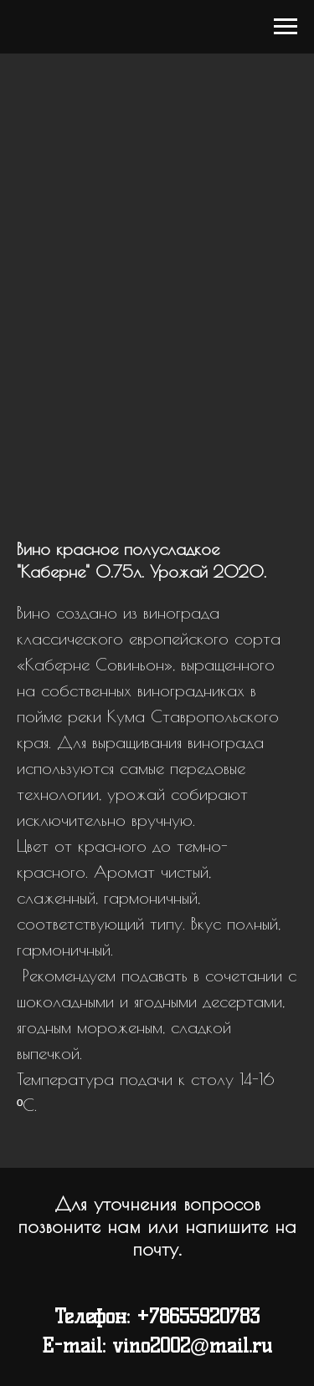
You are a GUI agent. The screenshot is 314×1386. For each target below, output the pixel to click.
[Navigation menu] (285, 26)
